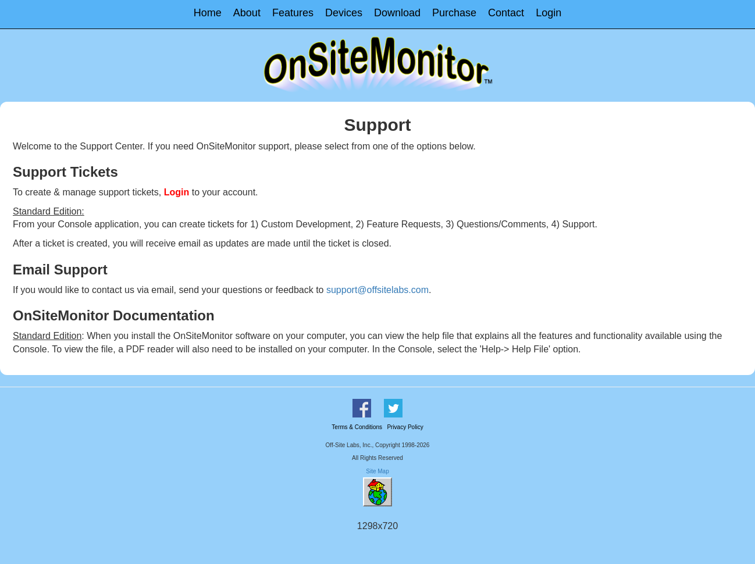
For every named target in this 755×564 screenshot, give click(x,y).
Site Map (377, 471)
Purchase (454, 13)
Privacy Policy (405, 427)
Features (293, 13)
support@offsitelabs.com (377, 290)
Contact (506, 13)
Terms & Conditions (357, 427)
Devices (343, 13)
